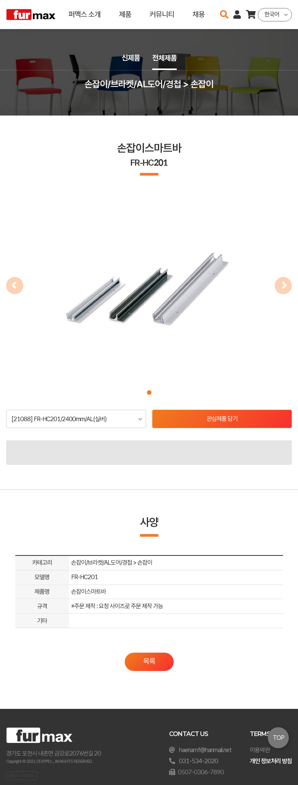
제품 (125, 14)
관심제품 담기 (222, 418)
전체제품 (164, 58)
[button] (149, 392)
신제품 (131, 58)
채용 (198, 14)
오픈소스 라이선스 (21, 775)
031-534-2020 (198, 761)
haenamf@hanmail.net (205, 750)
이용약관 (260, 750)
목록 (149, 661)
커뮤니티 (162, 14)
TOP (278, 737)
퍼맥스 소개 (84, 14)
